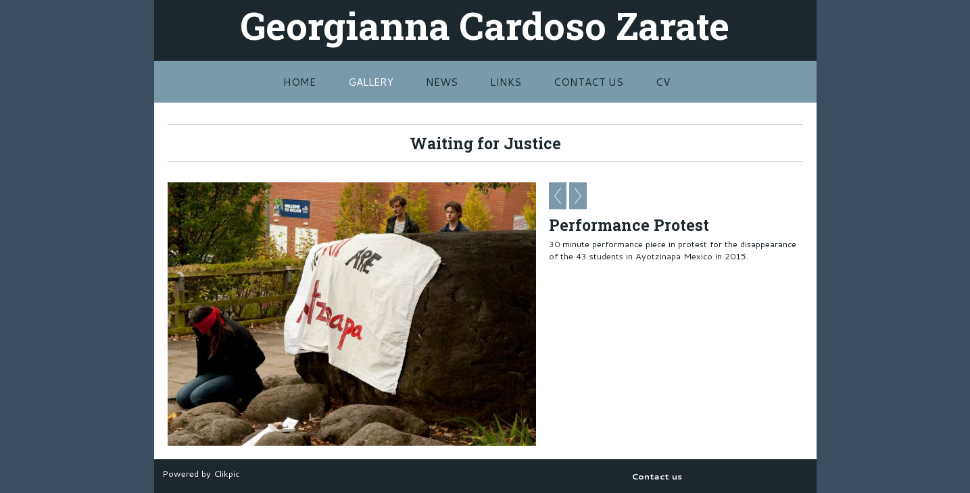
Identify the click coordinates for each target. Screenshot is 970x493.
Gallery (370, 81)
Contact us (588, 81)
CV (663, 81)
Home (299, 81)
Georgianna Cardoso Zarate (485, 25)
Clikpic (226, 473)
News (442, 81)
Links (505, 81)
